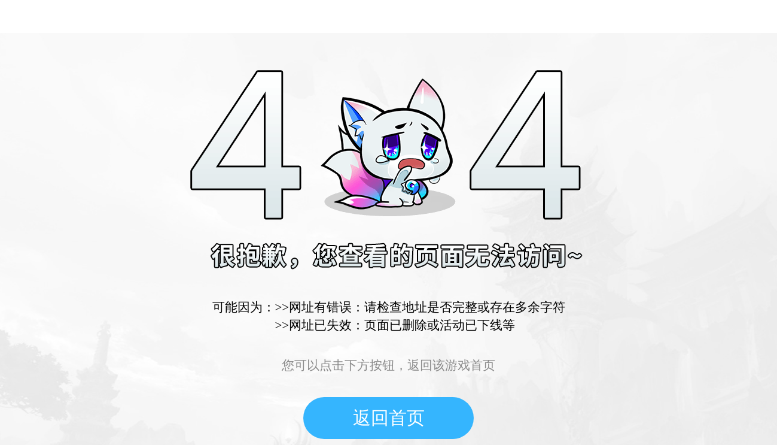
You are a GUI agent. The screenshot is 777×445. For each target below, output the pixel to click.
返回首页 (389, 418)
